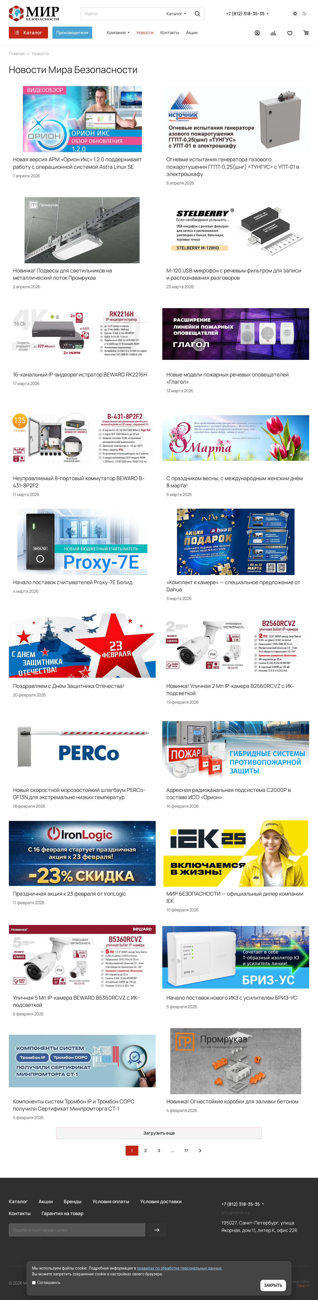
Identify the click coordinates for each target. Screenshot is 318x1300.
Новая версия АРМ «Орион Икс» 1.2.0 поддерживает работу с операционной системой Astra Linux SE (77, 163)
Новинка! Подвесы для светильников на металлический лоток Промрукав (62, 274)
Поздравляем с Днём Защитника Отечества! (68, 686)
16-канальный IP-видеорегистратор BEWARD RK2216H (80, 374)
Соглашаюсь (46, 1282)
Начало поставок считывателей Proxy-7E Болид (72, 582)
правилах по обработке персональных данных (179, 1268)
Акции (46, 1201)
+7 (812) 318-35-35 (245, 13)
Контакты (20, 1213)
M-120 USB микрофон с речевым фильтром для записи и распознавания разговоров (233, 274)
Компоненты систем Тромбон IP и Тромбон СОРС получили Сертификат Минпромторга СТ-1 (73, 1105)
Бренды (72, 1201)
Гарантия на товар (62, 1213)
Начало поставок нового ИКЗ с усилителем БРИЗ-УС (231, 997)
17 (186, 1150)
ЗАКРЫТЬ (273, 1285)
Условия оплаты (110, 1201)
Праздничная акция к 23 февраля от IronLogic (69, 893)
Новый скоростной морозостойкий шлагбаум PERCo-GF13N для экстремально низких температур (79, 793)
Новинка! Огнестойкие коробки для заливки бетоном (232, 1101)
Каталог (18, 1201)
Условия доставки (161, 1201)
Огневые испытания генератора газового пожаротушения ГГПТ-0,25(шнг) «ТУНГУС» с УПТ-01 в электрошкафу (232, 166)
